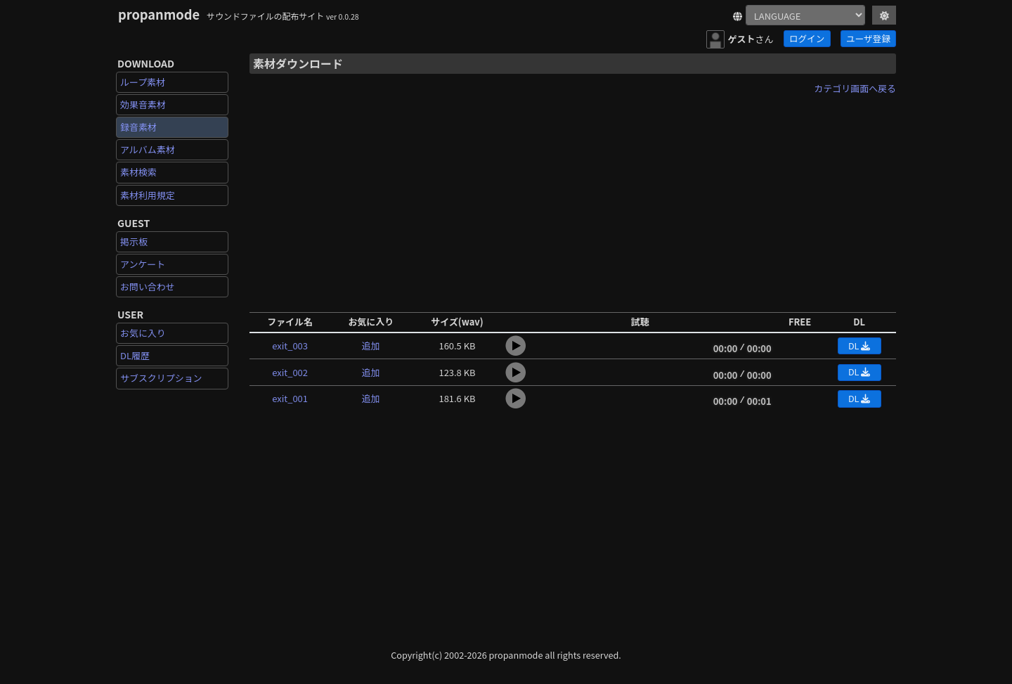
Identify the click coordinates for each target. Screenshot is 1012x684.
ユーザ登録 (868, 38)
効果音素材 (143, 104)
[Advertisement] (572, 199)
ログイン (806, 38)
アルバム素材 (147, 149)
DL (859, 345)
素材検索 (138, 172)
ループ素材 (142, 82)
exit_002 (290, 372)
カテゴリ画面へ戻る (855, 88)
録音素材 (138, 127)
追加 (371, 345)
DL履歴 (135, 355)
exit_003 (290, 345)
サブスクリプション (161, 378)
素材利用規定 (147, 195)
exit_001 (290, 398)
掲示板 (134, 241)
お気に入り (143, 333)
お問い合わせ (147, 286)
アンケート (142, 264)
